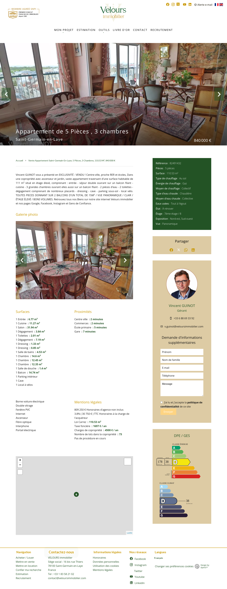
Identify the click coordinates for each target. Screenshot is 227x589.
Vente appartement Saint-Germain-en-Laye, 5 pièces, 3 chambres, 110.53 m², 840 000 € (71, 160)
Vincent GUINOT (182, 305)
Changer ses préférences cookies (174, 566)
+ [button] (20, 460)
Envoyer (168, 411)
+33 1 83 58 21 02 (63, 574)
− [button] (20, 465)
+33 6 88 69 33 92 (184, 318)
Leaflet (129, 533)
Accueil (19, 160)
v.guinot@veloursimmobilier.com (184, 326)
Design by (202, 566)
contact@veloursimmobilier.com (67, 578)
